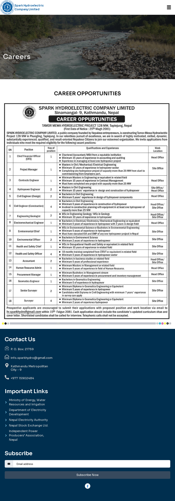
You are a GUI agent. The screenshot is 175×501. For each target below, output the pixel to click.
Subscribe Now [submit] (87, 475)
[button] (168, 7)
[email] (91, 464)
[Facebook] (87, 486)
